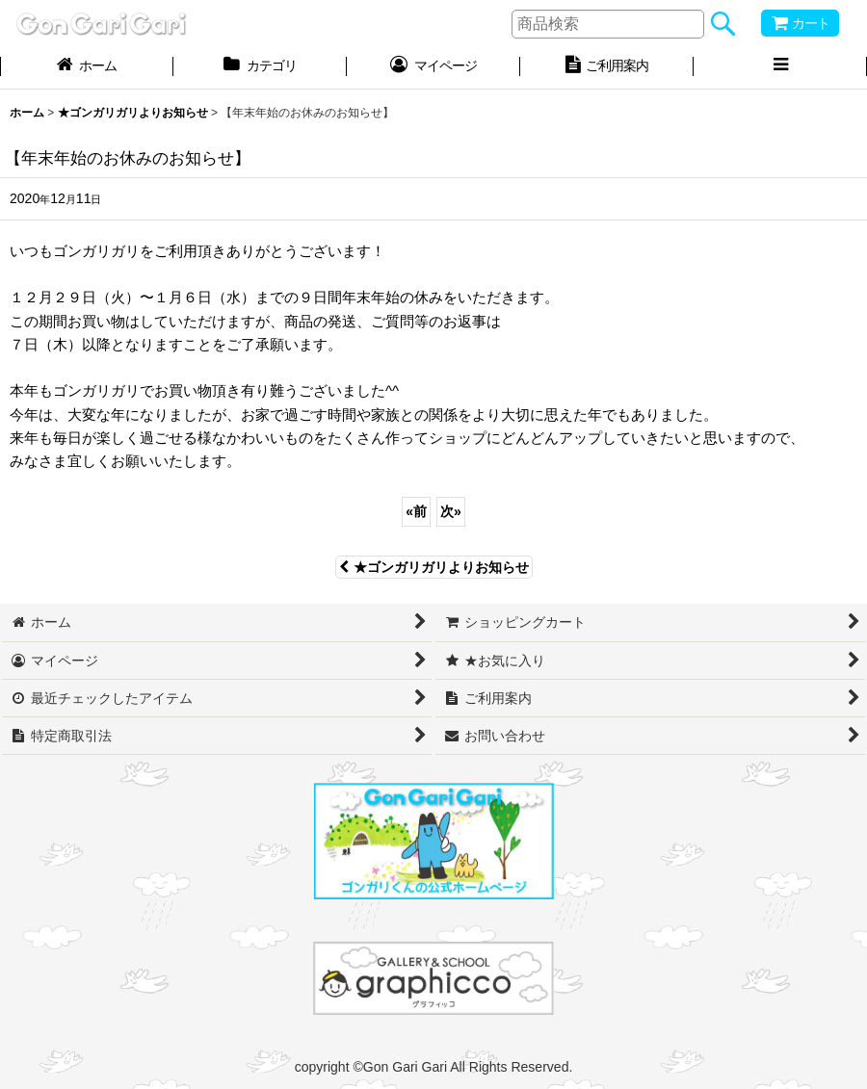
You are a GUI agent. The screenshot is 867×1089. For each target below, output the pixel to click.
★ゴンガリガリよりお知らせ (434, 567)
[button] (780, 67)
